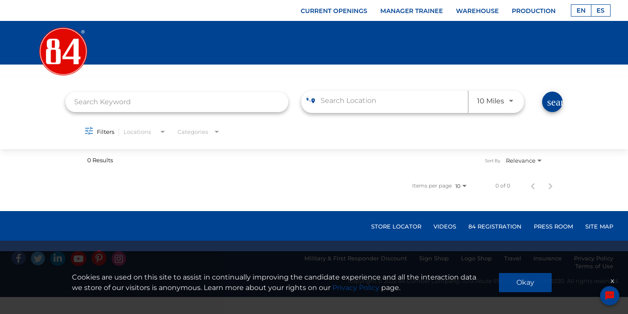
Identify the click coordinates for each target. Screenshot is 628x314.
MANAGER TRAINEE (411, 11)
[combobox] (177, 102)
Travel (512, 258)
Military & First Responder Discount (355, 258)
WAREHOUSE (477, 11)
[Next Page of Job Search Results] (550, 186)
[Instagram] (119, 258)
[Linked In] (57, 259)
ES (600, 10)
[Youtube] (78, 258)
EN (581, 10)
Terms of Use (594, 266)
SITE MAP (599, 226)
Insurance (547, 258)
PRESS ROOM (553, 226)
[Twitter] (38, 258)
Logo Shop (476, 258)
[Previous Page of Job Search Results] (533, 186)
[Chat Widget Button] (609, 295)
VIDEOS (444, 226)
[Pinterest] (99, 258)
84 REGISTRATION (495, 226)
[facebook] (18, 258)
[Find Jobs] (552, 102)
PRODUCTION (534, 11)
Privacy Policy (593, 258)
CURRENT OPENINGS (334, 11)
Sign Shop (434, 258)
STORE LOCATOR (396, 226)
